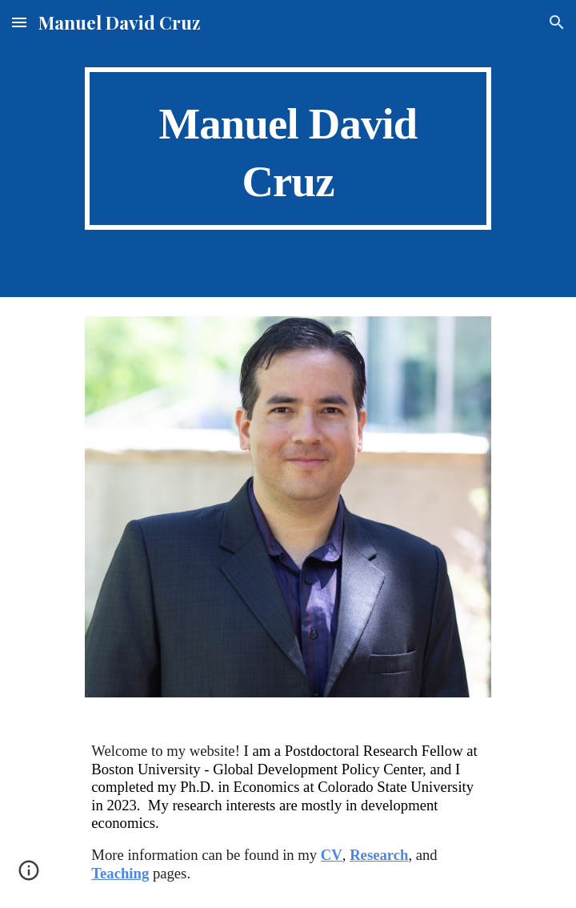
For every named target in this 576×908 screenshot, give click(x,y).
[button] (19, 22)
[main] (287, 148)
